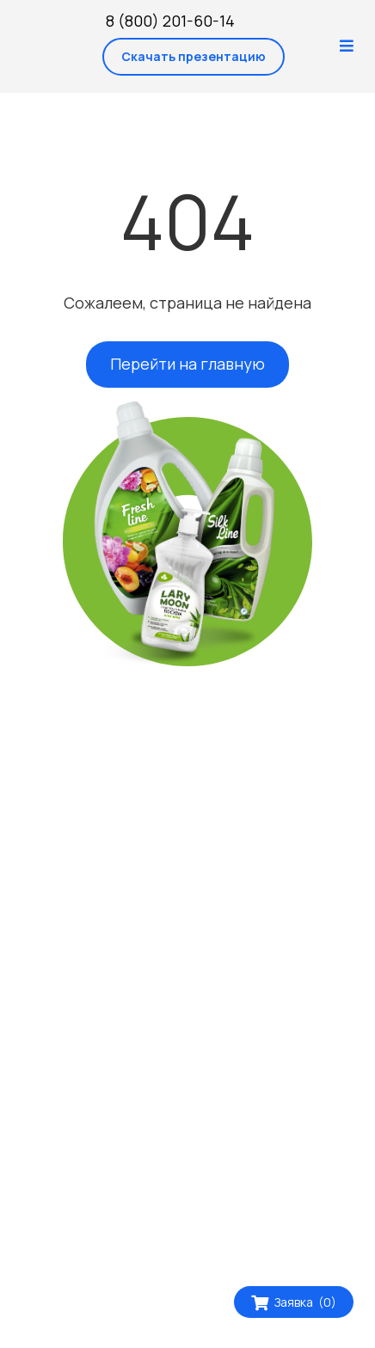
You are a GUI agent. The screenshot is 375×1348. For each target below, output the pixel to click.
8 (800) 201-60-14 (170, 20)
